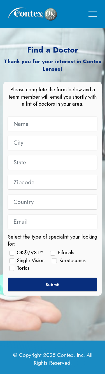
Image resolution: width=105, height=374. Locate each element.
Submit (53, 284)
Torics (23, 268)
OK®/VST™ (30, 252)
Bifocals (66, 252)
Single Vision (31, 260)
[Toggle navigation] (92, 14)
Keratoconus (72, 260)
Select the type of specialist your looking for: (52, 241)
